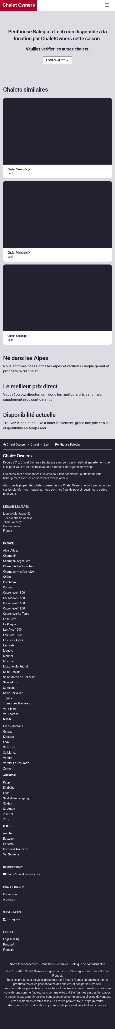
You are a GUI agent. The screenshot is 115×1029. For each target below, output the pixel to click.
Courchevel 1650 (14, 603)
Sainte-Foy (10, 682)
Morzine (8, 661)
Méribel (8, 656)
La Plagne (9, 624)
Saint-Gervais (11, 672)
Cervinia (8, 844)
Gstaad (7, 731)
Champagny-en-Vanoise (18, 571)
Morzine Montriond (15, 666)
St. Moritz (9, 752)
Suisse (7, 719)
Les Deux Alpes (13, 640)
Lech (6, 793)
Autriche (9, 775)
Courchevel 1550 (14, 598)
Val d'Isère (9, 708)
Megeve (8, 650)
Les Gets (8, 645)
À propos (9, 899)
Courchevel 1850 (14, 608)
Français (8, 949)
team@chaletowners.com (21, 874)
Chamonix (9, 555)
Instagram (11, 919)
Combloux (9, 582)
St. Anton (9, 808)
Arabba (7, 833)
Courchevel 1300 (14, 592)
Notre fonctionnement (24, 964)
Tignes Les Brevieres (16, 703)
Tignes (7, 698)
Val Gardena (11, 854)
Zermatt (8, 768)
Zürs (6, 819)
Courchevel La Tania (16, 613)
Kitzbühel (9, 787)
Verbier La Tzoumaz (16, 763)
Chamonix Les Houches (18, 566)
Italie (7, 826)
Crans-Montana (13, 726)
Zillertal (8, 814)
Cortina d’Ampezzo (15, 849)
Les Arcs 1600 (12, 629)
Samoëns (9, 687)
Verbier (7, 757)
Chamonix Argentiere (16, 561)
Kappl (7, 782)
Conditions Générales (54, 964)
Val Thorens (11, 714)
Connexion (10, 894)
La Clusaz (9, 619)
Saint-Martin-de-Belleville (19, 677)
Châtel (7, 576)
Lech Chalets (57, 60)
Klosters (8, 736)
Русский (8, 944)
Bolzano (8, 838)
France (8, 543)
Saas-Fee (9, 747)
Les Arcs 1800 (12, 635)
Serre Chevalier (12, 693)
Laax (6, 742)
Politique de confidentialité (88, 964)
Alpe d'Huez (11, 550)
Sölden (7, 803)
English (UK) (11, 939)
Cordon (7, 587)
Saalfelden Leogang (16, 798)
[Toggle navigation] (107, 4)
